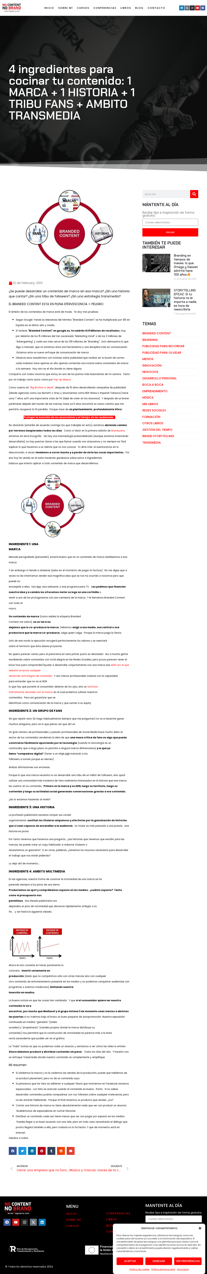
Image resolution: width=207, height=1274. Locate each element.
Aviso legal (183, 1271)
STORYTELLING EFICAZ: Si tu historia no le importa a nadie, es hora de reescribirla (185, 299)
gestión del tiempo (157, 430)
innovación (152, 365)
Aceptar (130, 1263)
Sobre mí (65, 8)
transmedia (151, 442)
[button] (200, 1230)
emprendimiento (154, 391)
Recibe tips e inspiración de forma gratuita (168, 214)
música (148, 397)
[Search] (194, 194)
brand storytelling (158, 436)
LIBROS (125, 8)
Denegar (159, 1263)
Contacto (156, 8)
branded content (156, 333)
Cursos (83, 8)
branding (150, 340)
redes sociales (154, 410)
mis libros (150, 404)
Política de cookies (140, 1271)
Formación (151, 417)
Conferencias (104, 8)
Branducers (118, 430)
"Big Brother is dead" (42, 387)
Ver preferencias (188, 1263)
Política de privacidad (163, 1271)
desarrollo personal (159, 378)
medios (147, 359)
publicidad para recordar (163, 346)
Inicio (49, 8)
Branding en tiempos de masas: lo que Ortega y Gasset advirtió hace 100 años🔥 (186, 265)
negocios (150, 372)
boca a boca (152, 385)
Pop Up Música (62, 379)
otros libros (152, 423)
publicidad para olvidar (161, 353)
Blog (139, 8)
